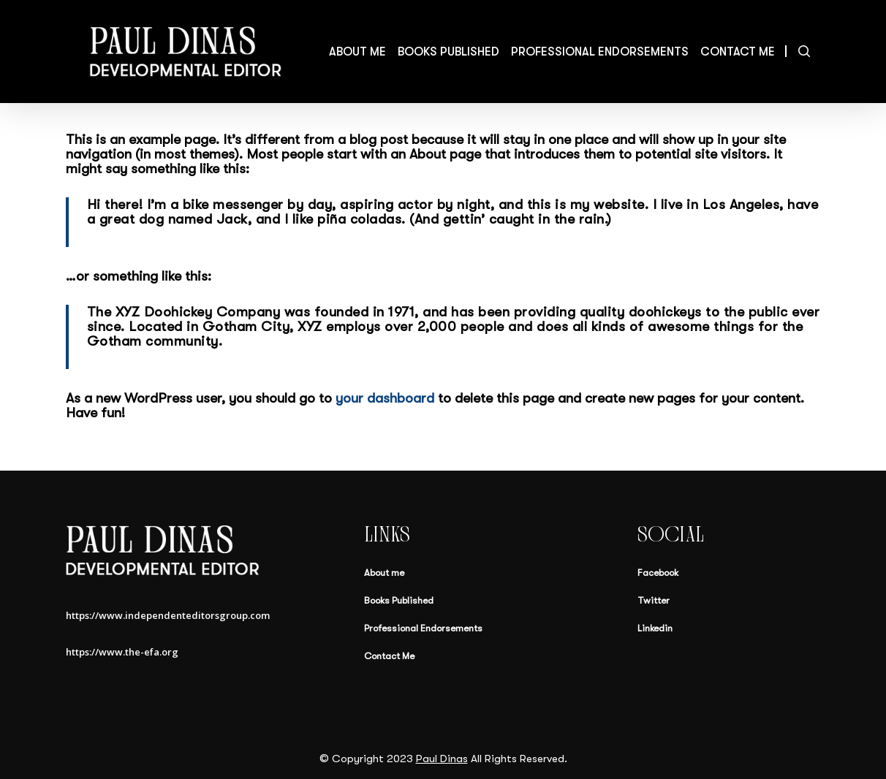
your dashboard (385, 398)
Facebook (657, 572)
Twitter (653, 600)
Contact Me (389, 655)
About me (384, 572)
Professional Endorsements (423, 628)
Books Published (398, 600)
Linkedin (655, 628)
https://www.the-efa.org (124, 651)
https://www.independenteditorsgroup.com (168, 615)
